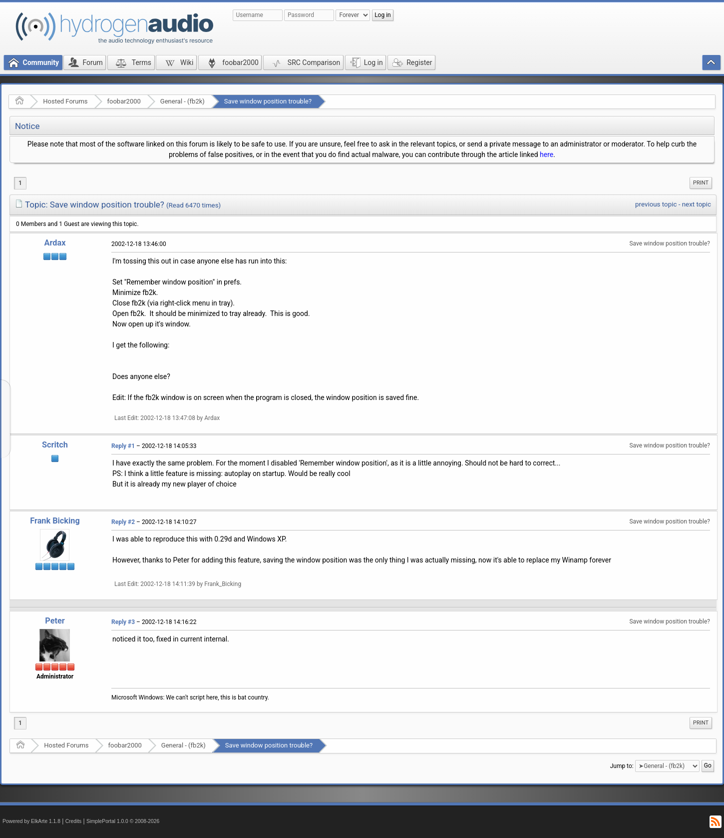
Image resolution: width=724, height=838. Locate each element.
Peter (54, 621)
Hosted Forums (65, 101)
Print (701, 183)
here (546, 154)
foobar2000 (124, 101)
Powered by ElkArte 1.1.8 (31, 821)
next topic (696, 204)
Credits (73, 821)
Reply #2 (123, 522)
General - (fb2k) (182, 101)
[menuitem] (701, 183)
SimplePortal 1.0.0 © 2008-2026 (122, 821)
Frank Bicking (55, 521)
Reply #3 (123, 622)
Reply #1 (123, 446)
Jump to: (622, 765)
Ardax (55, 243)
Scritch (55, 445)
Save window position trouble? (268, 101)
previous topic (656, 204)
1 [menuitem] (20, 183)
